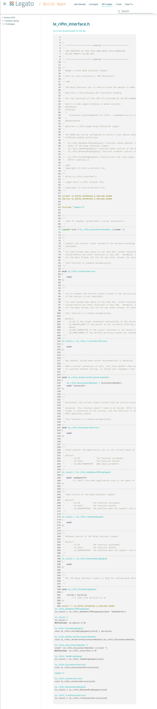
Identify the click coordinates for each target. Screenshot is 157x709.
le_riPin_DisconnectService (83, 427)
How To (129, 4)
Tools (118, 4)
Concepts (93, 4)
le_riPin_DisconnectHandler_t (96, 229)
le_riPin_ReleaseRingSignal (91, 558)
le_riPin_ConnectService (81, 271)
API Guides (107, 4)
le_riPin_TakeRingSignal (90, 517)
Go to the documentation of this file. (69, 30)
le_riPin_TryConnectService (91, 341)
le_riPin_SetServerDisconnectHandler (89, 377)
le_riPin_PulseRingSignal (82, 589)
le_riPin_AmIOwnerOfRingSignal (93, 472)
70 (58, 229)
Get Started (79, 4)
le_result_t (68, 341)
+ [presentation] (2, 17)
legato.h (78, 207)
